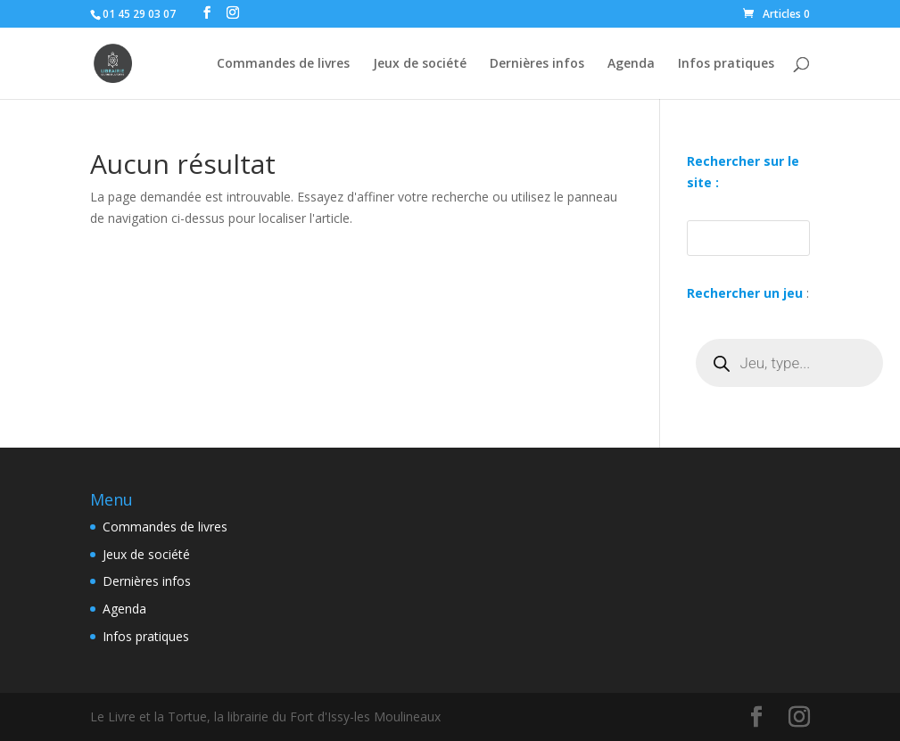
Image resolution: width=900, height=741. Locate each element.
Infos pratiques (726, 64)
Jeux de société (420, 64)
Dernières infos (537, 64)
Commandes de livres (283, 64)
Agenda (631, 64)
